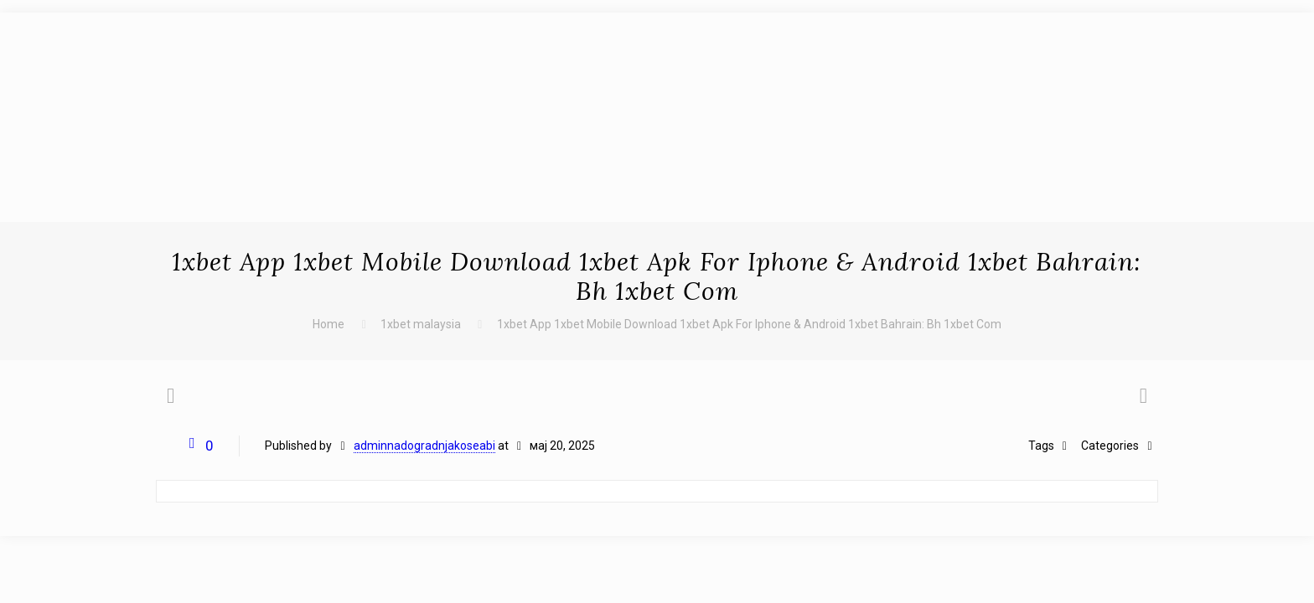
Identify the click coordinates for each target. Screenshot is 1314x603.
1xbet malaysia (420, 324)
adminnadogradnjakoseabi (424, 445)
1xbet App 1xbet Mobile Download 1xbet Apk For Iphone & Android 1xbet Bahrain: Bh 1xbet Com (749, 324)
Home (328, 324)
